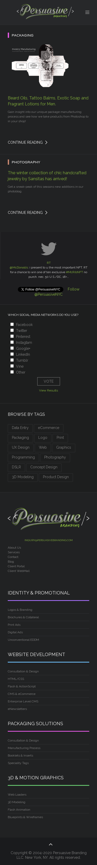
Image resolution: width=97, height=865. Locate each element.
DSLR (16, 467)
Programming (23, 457)
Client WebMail (18, 571)
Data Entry (20, 428)
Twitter (21, 331)
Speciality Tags (18, 763)
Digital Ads (15, 632)
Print (60, 437)
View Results (48, 390)
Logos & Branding (20, 610)
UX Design (20, 447)
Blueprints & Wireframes (25, 817)
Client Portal (16, 566)
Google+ (23, 348)
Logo (42, 437)
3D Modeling (23, 477)
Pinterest (23, 337)
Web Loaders (17, 794)
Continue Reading (25, 142)
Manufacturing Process (24, 748)
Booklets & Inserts (20, 755)
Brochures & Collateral (23, 617)
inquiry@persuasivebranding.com (49, 540)
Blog (11, 561)
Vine (20, 366)
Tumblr (22, 360)
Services (14, 552)
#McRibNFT (74, 272)
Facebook (24, 325)
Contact (13, 557)
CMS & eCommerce (21, 694)
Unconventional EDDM (23, 640)
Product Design (56, 477)
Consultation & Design (23, 671)
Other (20, 372)
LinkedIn (23, 354)
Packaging (20, 437)
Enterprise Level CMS (23, 701)
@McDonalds (19, 267)
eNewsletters (17, 709)
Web (43, 447)
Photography (55, 457)
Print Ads (14, 625)
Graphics (63, 447)
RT (49, 263)
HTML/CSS (16, 679)
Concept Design (43, 467)
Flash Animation (19, 809)
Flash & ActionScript (22, 686)
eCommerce (48, 428)
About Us (14, 547)
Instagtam (24, 342)
